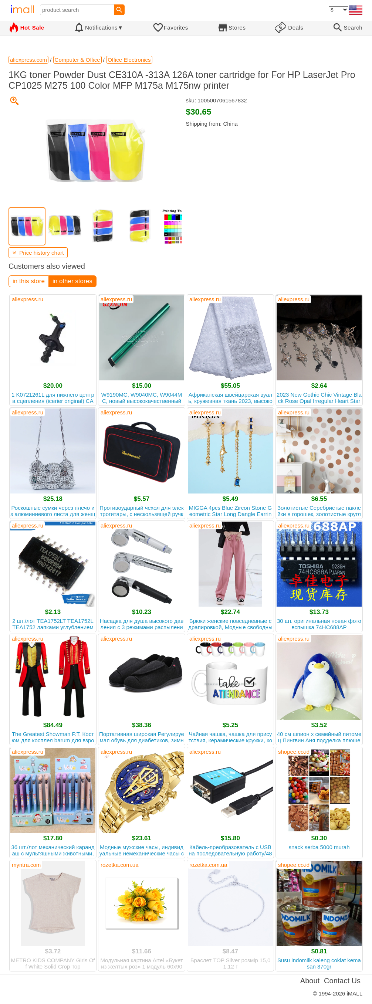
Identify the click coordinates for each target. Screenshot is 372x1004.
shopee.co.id (294, 752)
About (309, 981)
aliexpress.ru (27, 299)
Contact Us (342, 981)
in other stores (72, 281)
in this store (29, 281)
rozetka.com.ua (120, 865)
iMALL (354, 993)
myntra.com (26, 865)
